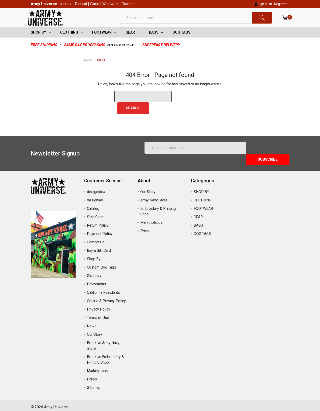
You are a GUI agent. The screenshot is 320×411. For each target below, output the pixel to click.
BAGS (153, 41)
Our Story (94, 331)
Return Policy (98, 222)
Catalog (93, 205)
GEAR (130, 41)
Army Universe (44, 4)
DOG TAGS (181, 41)
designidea (96, 189)
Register (280, 4)
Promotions (96, 281)
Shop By (93, 256)
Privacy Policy (98, 306)
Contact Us (96, 239)
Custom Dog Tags (101, 264)
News (91, 323)
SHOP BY (38, 41)
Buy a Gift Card (99, 247)
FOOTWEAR (102, 41)
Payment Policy (100, 230)
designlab (95, 197)
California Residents (103, 289)
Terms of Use (98, 314)
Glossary (94, 272)
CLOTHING (69, 41)
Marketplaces (98, 368)
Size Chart (95, 214)
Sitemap (93, 384)
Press (92, 376)
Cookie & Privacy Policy (106, 298)
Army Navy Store (154, 197)
